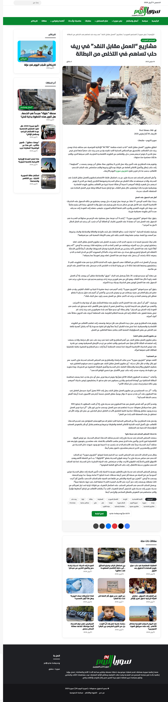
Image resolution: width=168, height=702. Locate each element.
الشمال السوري (110, 499)
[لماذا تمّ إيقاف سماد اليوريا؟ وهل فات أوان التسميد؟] (77, 586)
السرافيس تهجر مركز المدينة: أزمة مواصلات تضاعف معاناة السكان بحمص (79, 626)
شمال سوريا (118, 503)
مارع (92, 503)
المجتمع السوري (127, 34)
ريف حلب (71, 499)
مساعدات (69, 503)
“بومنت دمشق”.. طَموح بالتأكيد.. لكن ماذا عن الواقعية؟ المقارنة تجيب (26, 145)
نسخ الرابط (96, 513)
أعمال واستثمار (129, 21)
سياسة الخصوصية (73, 692)
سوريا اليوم (131, 503)
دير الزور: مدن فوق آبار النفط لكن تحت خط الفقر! (108, 597)
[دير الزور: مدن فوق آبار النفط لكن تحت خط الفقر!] (108, 586)
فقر (100, 503)
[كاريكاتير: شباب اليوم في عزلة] (34, 51)
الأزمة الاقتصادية (134, 499)
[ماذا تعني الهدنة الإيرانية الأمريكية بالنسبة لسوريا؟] (45, 165)
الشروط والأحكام (88, 692)
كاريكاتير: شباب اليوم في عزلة (37, 65)
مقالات (41, 21)
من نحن (98, 692)
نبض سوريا (114, 21)
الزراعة (122, 499)
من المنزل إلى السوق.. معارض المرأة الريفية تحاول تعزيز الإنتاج (140, 597)
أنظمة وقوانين (55, 21)
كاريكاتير (31, 21)
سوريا (141, 503)
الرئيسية (152, 21)
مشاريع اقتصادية (146, 506)
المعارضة (97, 499)
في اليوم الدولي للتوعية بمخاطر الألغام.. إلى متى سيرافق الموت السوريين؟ (139, 626)
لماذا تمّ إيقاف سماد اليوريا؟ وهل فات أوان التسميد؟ (79, 597)
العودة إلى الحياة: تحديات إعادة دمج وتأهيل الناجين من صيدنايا (78, 567)
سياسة (142, 21)
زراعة (149, 503)
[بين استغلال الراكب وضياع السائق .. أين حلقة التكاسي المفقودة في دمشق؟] (108, 555)
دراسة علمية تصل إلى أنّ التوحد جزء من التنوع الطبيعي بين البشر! (108, 625)
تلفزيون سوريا (118, 171)
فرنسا (107, 503)
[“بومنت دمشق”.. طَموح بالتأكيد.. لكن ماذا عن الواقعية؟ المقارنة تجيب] (45, 148)
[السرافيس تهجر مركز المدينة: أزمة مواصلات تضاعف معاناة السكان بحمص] (77, 613)
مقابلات (85, 21)
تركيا (80, 499)
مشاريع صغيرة (131, 506)
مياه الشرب (103, 506)
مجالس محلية (81, 503)
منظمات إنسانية (117, 506)
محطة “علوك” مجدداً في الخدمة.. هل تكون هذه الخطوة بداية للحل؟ (35, 115)
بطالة (88, 499)
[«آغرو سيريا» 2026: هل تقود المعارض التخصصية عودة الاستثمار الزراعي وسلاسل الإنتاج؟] (45, 132)
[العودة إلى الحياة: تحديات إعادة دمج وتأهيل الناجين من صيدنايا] (77, 555)
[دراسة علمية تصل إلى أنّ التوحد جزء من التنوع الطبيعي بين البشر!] (108, 613)
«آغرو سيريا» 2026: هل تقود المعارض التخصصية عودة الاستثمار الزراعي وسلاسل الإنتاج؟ (26, 130)
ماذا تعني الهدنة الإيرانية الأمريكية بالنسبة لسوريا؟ (25, 160)
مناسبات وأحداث (71, 21)
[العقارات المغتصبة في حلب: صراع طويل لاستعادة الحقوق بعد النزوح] (139, 555)
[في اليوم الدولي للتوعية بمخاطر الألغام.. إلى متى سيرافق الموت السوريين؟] (139, 613)
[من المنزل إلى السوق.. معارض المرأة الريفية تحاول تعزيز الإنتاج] (139, 586)
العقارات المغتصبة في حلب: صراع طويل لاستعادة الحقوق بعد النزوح (140, 568)
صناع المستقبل (99, 21)
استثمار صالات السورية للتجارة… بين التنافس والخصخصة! (27, 178)
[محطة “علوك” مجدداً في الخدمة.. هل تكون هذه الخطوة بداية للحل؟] (34, 99)
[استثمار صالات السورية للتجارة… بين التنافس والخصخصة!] (45, 181)
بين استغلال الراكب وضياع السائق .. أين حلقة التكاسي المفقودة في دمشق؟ (109, 568)
